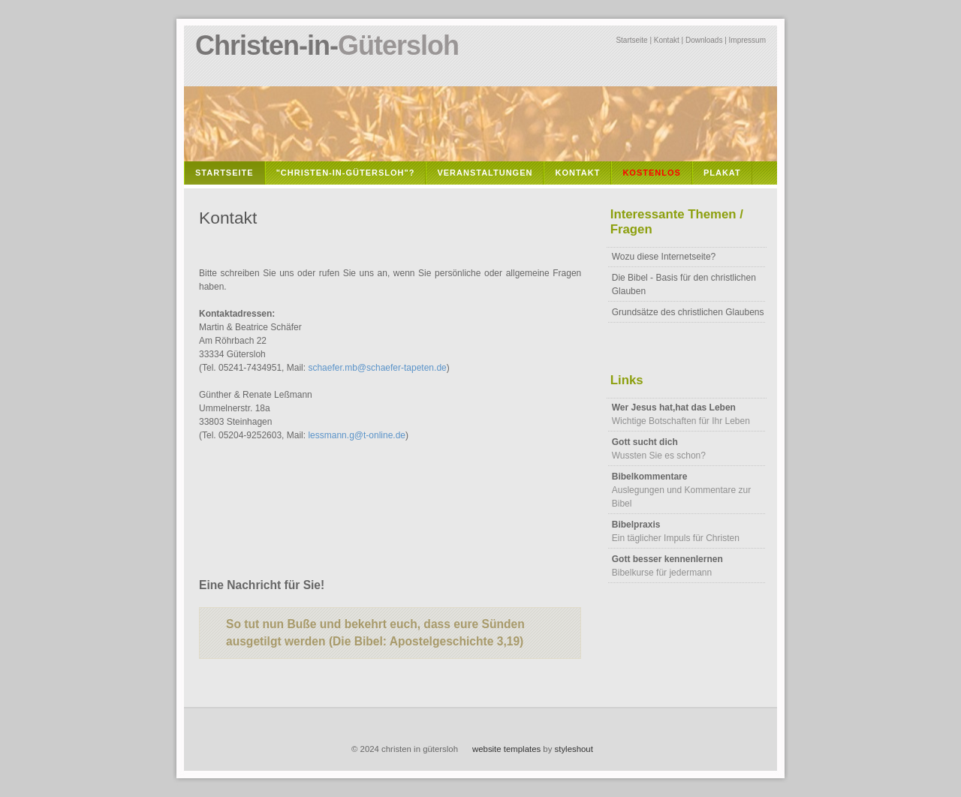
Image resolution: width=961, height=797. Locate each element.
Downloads (703, 40)
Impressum (747, 40)
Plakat (722, 172)
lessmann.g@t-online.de (356, 435)
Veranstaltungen (484, 172)
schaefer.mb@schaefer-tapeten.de (377, 367)
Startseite (631, 40)
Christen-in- (327, 45)
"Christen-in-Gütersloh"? (345, 172)
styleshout (574, 748)
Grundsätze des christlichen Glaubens (688, 312)
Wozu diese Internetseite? (664, 256)
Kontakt (666, 40)
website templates (506, 748)
